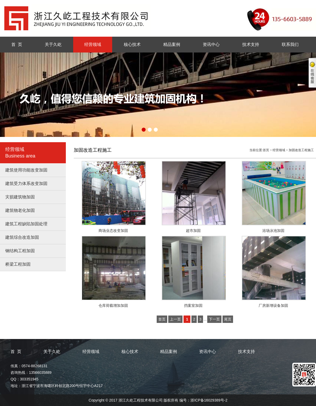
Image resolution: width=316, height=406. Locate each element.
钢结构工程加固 (20, 251)
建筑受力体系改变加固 (26, 183)
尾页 (227, 319)
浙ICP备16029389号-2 (208, 400)
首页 (266, 150)
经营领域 (92, 44)
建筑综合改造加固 (22, 237)
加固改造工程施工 (301, 150)
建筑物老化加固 (20, 210)
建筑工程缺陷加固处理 (26, 224)
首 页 (16, 44)
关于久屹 (53, 44)
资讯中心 (211, 44)
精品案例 (171, 44)
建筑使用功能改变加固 (26, 170)
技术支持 (250, 44)
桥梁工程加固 (18, 264)
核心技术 (132, 44)
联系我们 (290, 44)
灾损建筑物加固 (20, 197)
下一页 (214, 319)
